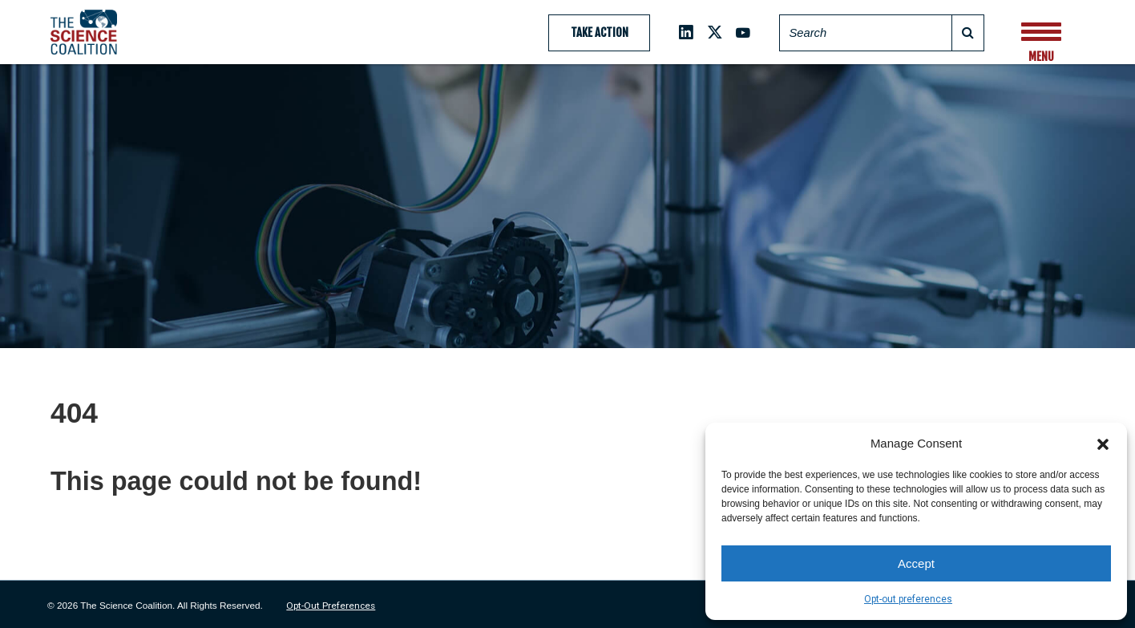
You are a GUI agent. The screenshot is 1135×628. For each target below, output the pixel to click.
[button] (1103, 444)
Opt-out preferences (908, 599)
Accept (916, 563)
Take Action (599, 32)
